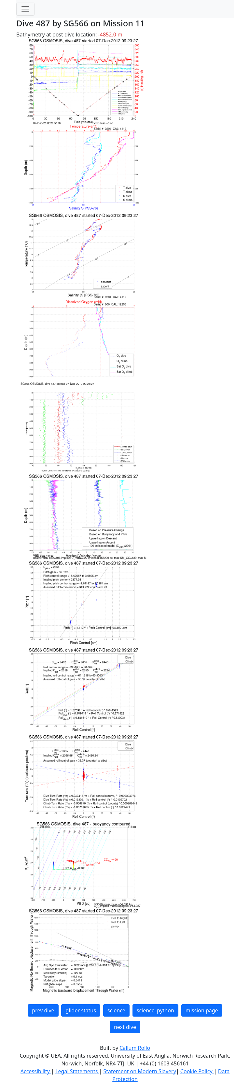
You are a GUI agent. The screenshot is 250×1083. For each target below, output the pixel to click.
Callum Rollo (134, 1047)
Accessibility (36, 1071)
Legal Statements (77, 1071)
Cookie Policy (197, 1071)
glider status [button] (80, 1010)
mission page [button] (202, 1010)
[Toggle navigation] (25, 9)
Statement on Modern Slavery (139, 1071)
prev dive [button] (43, 1010)
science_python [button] (155, 1010)
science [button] (116, 1010)
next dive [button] (125, 1027)
